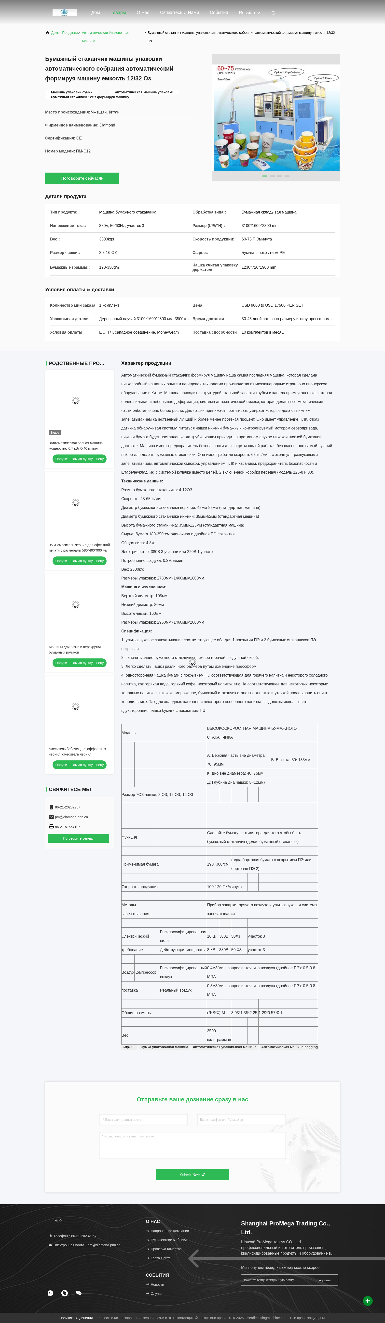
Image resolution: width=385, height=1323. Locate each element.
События (219, 12)
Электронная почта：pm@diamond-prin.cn (85, 1245)
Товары (118, 12)
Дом (95, 12)
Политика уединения (76, 1318)
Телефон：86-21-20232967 (72, 1236)
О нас (143, 12)
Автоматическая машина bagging (289, 1047)
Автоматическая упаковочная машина (105, 37)
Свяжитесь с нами (179, 12)
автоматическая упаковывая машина (224, 1047)
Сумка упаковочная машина (164, 1047)
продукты (70, 33)
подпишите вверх (324, 1280)
